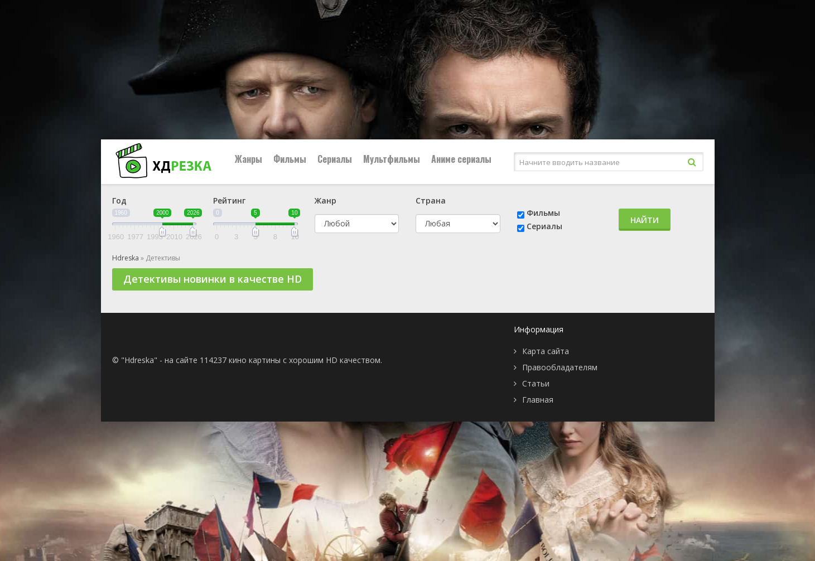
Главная (537, 399)
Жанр (325, 200)
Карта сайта (545, 351)
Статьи (535, 383)
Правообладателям (559, 367)
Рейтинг (229, 200)
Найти (644, 220)
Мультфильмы (391, 159)
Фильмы (289, 159)
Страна (431, 200)
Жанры (248, 159)
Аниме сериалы (461, 159)
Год (119, 200)
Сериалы (334, 159)
